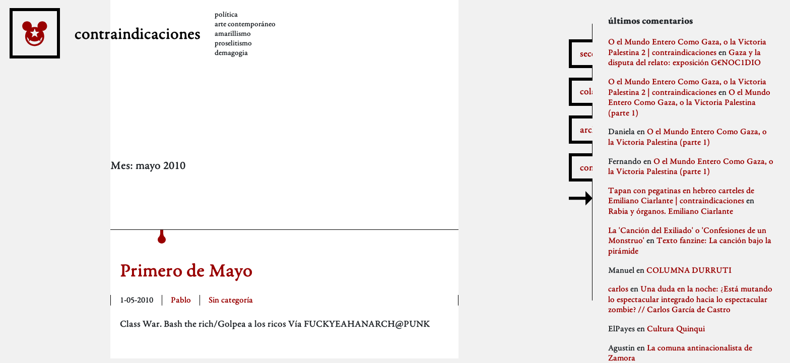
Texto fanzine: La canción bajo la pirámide (689, 245)
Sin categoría (231, 299)
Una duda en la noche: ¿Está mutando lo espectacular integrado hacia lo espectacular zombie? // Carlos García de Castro (690, 299)
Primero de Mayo (186, 270)
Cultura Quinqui (676, 328)
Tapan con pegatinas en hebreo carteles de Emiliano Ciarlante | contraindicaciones (681, 195)
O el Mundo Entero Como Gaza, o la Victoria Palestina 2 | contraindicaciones (687, 46)
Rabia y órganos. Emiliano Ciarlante (670, 211)
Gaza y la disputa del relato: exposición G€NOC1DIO (684, 57)
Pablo (181, 299)
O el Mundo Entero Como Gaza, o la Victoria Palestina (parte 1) (689, 102)
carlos (618, 288)
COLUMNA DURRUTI (689, 270)
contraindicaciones (175, 49)
